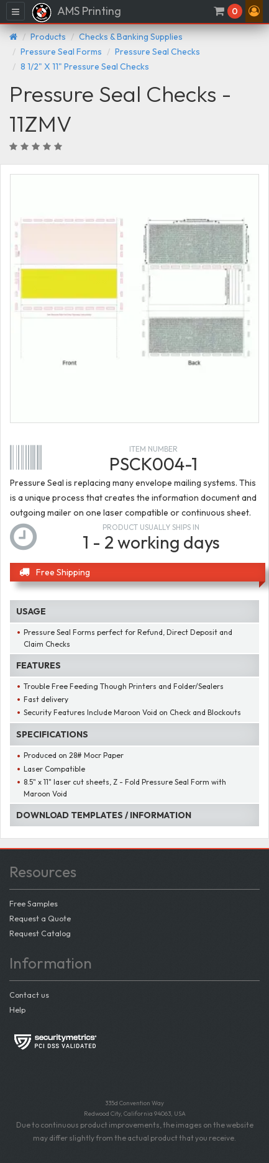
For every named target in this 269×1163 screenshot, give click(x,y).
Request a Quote (40, 918)
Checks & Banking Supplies (131, 36)
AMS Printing (76, 12)
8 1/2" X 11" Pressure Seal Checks (85, 66)
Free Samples (33, 903)
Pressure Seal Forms (61, 51)
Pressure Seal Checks (157, 51)
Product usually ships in (151, 527)
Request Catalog (40, 933)
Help (17, 1010)
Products (48, 36)
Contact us (29, 995)
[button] (254, 11)
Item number (153, 449)
